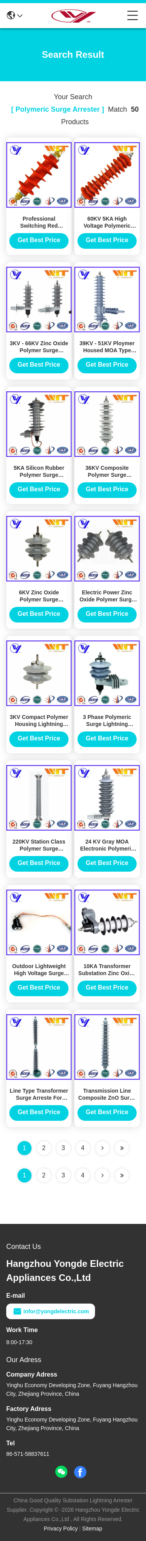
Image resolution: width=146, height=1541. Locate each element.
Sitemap (92, 1528)
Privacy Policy (61, 1528)
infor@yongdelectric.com (50, 1311)
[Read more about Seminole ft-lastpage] (122, 1175)
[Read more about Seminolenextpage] (102, 1175)
